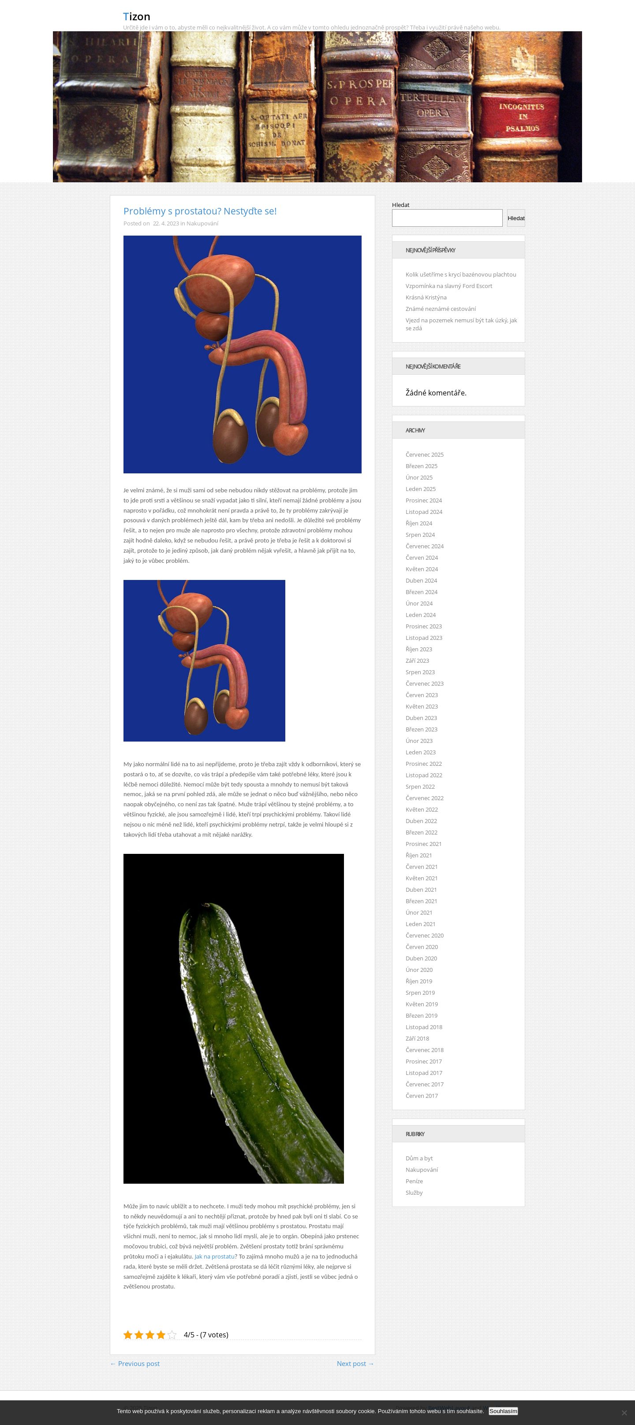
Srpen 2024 (420, 535)
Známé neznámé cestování (441, 309)
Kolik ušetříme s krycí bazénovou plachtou (461, 274)
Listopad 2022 (424, 775)
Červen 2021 (422, 867)
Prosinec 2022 (424, 764)
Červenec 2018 (425, 1050)
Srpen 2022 (420, 786)
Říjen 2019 (419, 981)
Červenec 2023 (425, 683)
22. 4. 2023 (166, 223)
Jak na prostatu (215, 1256)
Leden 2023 (421, 752)
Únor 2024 (419, 603)
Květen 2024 (422, 569)
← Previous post (135, 1363)
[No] (624, 1412)
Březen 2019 (421, 1015)
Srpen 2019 (420, 993)
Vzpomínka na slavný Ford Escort (449, 286)
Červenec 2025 (425, 454)
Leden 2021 (421, 924)
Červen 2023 (422, 695)
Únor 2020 (419, 970)
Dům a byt (419, 1158)
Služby (414, 1192)
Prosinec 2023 (424, 626)
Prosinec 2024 (424, 500)
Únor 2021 (419, 912)
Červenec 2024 (425, 546)
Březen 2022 (421, 832)
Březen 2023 (421, 729)
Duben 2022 (421, 821)
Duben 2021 (421, 889)
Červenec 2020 (425, 935)
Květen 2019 (422, 1004)
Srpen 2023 (420, 672)
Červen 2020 (422, 947)
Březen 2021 (421, 901)
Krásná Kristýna (426, 297)
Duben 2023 (421, 718)
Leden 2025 (421, 489)
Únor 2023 (419, 741)
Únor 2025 (419, 477)
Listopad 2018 (424, 1027)
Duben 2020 (421, 958)
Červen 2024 (422, 557)
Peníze (414, 1181)
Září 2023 (417, 661)
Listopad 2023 (424, 638)
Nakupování (202, 223)
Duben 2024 (421, 580)
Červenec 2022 (425, 798)
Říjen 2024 (419, 523)
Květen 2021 (422, 878)
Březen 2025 (421, 466)
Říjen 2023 (419, 649)
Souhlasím (503, 1411)
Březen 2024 (421, 592)
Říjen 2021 (419, 855)
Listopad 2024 (424, 512)
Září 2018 (417, 1038)
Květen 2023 (422, 706)
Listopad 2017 (424, 1073)
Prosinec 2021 (424, 844)
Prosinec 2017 (424, 1061)
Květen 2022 (422, 809)
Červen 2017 (422, 1096)
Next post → (355, 1363)
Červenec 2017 (425, 1084)
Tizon (136, 16)
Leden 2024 (421, 615)
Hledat (401, 205)
